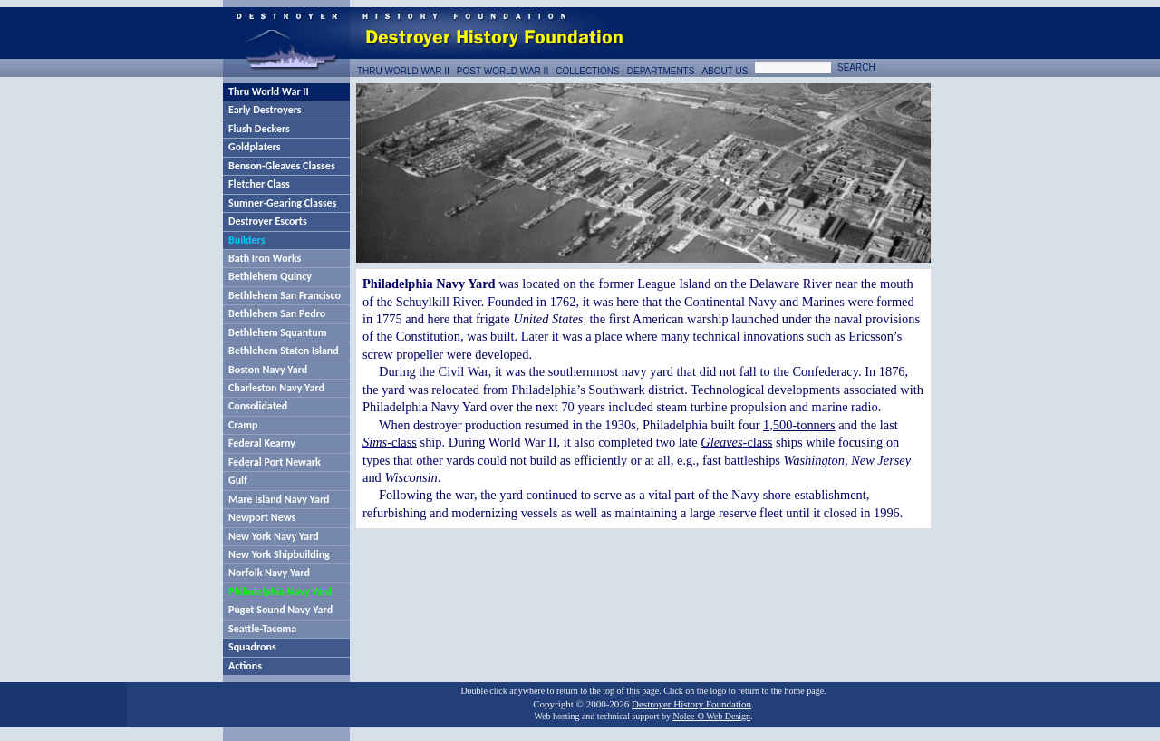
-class (389, 442)
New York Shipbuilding (279, 554)
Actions (245, 665)
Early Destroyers (265, 109)
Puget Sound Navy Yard (280, 609)
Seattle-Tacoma (262, 628)
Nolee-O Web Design (711, 716)
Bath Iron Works (264, 258)
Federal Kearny (261, 443)
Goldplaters (254, 146)
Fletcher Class (259, 184)
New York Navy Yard (273, 536)
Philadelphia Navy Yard (280, 591)
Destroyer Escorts (267, 221)
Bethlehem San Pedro (276, 313)
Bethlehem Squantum (277, 332)
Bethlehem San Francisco (284, 295)
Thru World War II (268, 91)
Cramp (242, 425)
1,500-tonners (799, 425)
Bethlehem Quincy (270, 276)
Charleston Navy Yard (276, 387)
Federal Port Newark (274, 462)
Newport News (261, 517)
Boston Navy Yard (267, 369)
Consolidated (257, 405)
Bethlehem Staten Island (283, 350)
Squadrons (252, 646)
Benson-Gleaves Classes (281, 165)
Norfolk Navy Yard (269, 572)
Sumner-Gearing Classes (282, 203)
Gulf (237, 480)
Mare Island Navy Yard (278, 499)
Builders (246, 240)
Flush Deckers (259, 128)
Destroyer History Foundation (691, 703)
